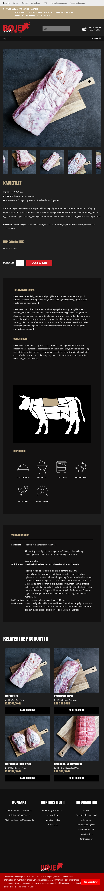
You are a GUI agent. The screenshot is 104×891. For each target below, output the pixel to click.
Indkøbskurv (95, 28)
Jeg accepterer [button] (91, 882)
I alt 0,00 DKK (94, 30)
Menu (96, 38)
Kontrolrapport (86, 839)
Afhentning (35, 3)
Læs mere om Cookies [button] (27, 887)
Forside (6, 3)
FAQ (45, 3)
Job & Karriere (86, 834)
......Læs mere (9, 228)
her (37, 561)
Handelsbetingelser (59, 3)
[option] (52, 98)
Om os (15, 3)
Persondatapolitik (77, 3)
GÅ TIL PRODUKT (27, 710)
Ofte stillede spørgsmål (86, 815)
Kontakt (25, 3)
